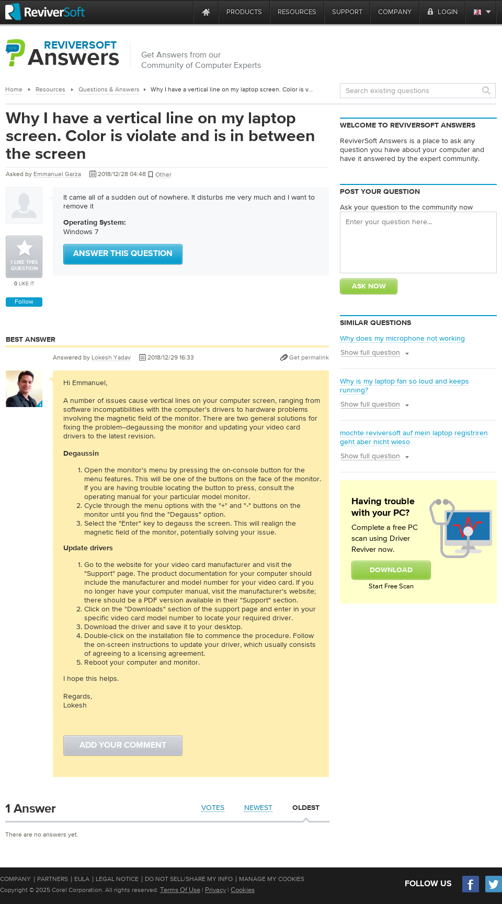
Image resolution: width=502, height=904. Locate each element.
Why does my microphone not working (402, 338)
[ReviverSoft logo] (45, 11)
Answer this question (123, 254)
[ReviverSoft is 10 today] (183, 12)
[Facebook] (471, 891)
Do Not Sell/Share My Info (189, 879)
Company (15, 879)
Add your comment (122, 745)
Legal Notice (117, 879)
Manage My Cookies (271, 879)
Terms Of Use (180, 890)
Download (391, 570)
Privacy (215, 890)
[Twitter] (493, 891)
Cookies (243, 890)
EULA (81, 879)
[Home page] (206, 12)
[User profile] (24, 401)
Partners (52, 879)
